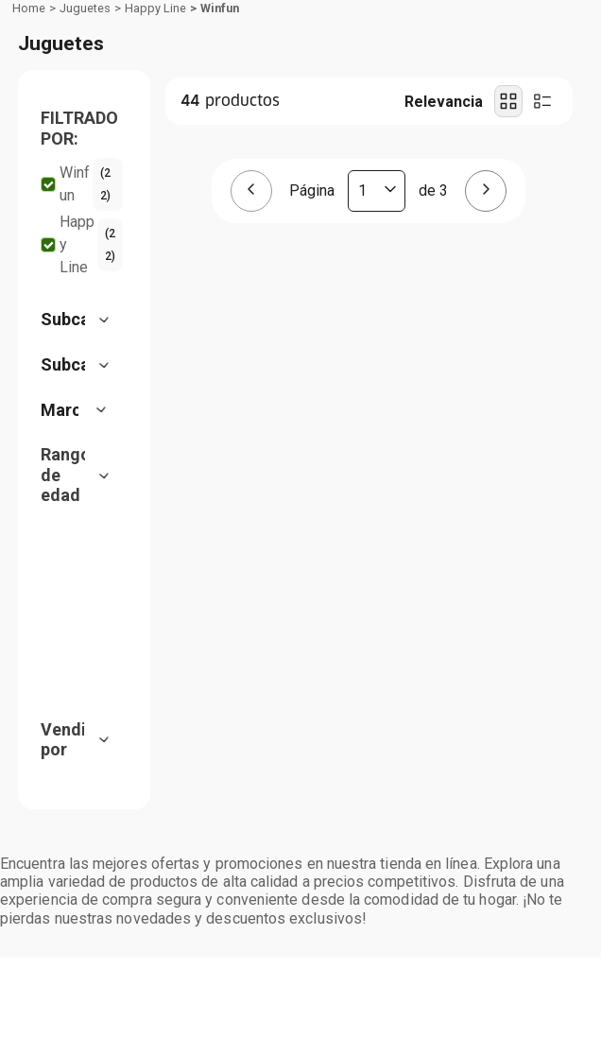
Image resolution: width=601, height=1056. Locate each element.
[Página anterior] (251, 330)
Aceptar (301, 919)
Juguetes (85, 146)
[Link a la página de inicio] (28, 146)
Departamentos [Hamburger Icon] (88, 113)
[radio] (508, 240)
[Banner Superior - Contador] (300, 18)
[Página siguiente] (486, 330)
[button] (82, 267)
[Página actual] (376, 330)
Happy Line (155, 146)
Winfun (219, 146)
